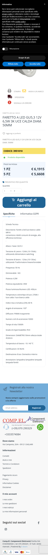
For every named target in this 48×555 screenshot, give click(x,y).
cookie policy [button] (20, 22)
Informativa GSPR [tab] (29, 213)
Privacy (5, 479)
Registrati (36, 408)
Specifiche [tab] (9, 213)
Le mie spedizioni (10, 503)
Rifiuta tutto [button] (13, 64)
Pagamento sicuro (10, 475)
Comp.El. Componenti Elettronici (17, 541)
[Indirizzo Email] (15, 408)
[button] (45, 4)
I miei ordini (7, 499)
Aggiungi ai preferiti (12, 133)
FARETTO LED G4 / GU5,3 (11, 113)
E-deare (24, 546)
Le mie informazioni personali (15, 511)
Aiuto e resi (7, 460)
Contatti (6, 456)
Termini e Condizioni (11, 464)
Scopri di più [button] (24, 58)
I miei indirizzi (8, 507)
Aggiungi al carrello (24, 202)
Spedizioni (7, 468)
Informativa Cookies (11, 483)
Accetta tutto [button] (34, 64)
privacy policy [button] (7, 14)
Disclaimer (7, 487)
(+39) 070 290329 (22, 428)
